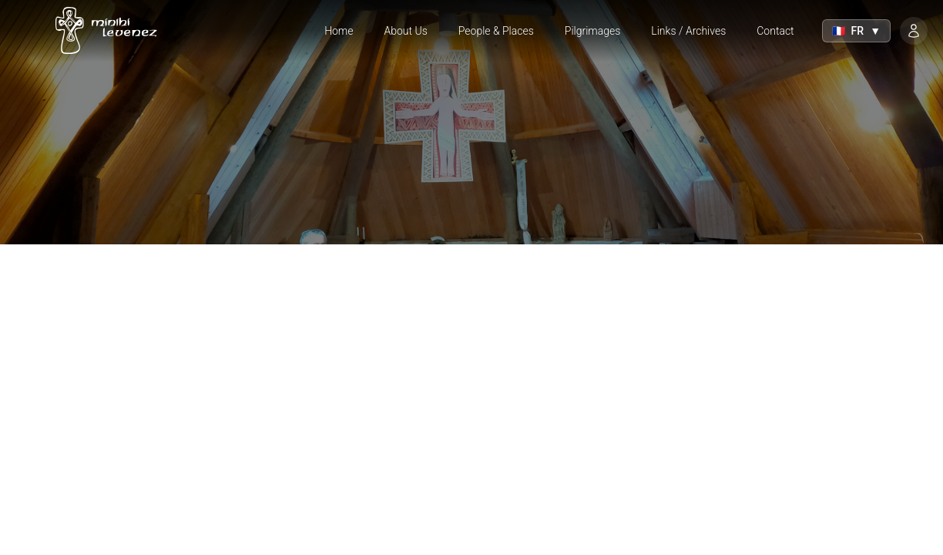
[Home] (101, 31)
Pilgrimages (593, 31)
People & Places (496, 31)
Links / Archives (688, 31)
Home (338, 31)
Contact (775, 31)
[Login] (914, 31)
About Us (406, 31)
